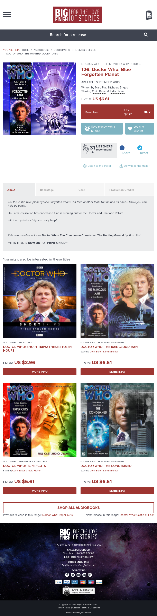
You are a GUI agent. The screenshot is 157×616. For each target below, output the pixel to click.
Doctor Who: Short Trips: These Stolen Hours (37, 348)
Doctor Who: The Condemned (106, 465)
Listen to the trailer (99, 166)
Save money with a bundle (103, 129)
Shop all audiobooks (78, 507)
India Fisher (117, 91)
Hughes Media (84, 612)
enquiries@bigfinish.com (81, 565)
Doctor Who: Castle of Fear (137, 515)
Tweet (143, 153)
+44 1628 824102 (85, 553)
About (11, 190)
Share (126, 153)
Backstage (47, 190)
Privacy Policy (64, 607)
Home (25, 50)
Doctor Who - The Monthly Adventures (32, 53)
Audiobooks (41, 50)
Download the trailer (136, 166)
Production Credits (121, 190)
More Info (40, 372)
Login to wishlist (139, 129)
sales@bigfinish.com (82, 557)
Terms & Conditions (91, 607)
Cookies (76, 607)
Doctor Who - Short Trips (17, 342)
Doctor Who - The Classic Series (74, 50)
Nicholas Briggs (118, 87)
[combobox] (73, 34)
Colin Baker (99, 91)
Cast (81, 190)
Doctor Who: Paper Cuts (24, 465)
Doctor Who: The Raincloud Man (109, 346)
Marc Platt (101, 87)
